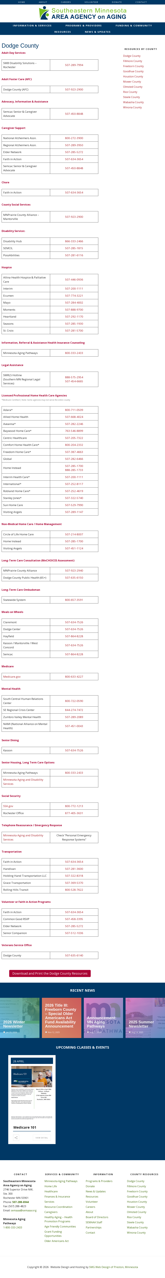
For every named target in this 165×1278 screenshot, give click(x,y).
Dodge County (132, 56)
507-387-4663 (74, 452)
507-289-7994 (74, 65)
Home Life (50, 1186)
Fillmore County (132, 61)
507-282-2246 (74, 424)
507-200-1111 (74, 288)
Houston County (133, 76)
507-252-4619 (74, 491)
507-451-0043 (74, 726)
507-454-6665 (74, 381)
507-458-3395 (74, 919)
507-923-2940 (74, 570)
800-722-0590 (74, 701)
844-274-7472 (74, 710)
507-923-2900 (74, 89)
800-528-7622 (74, 890)
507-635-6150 (74, 577)
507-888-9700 (74, 309)
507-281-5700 (74, 330)
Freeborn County (133, 66)
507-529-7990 (74, 505)
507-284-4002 (74, 302)
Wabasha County (133, 102)
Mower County (132, 81)
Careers (90, 1207)
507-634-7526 (74, 622)
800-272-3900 (74, 138)
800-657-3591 (74, 600)
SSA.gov (8, 806)
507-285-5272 (74, 152)
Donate (90, 1186)
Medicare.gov (11, 676)
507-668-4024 (74, 417)
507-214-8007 (74, 534)
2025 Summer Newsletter (141, 1024)
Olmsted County (132, 87)
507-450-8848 (74, 114)
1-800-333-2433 (12, 1227)
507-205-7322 (74, 438)
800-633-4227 (74, 676)
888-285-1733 (74, 470)
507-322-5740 (74, 498)
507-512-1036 (74, 933)
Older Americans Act (56, 1241)
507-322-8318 (74, 876)
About (89, 1212)
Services (49, 1201)
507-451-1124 (74, 548)
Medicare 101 (24, 1127)
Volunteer (92, 1201)
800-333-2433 (74, 353)
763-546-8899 (74, 431)
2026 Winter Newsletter (14, 1024)
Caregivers (51, 1212)
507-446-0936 (74, 279)
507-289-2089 (74, 717)
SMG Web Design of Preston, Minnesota (113, 1267)
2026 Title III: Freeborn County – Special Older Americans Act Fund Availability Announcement (60, 1015)
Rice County (130, 92)
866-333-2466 (74, 241)
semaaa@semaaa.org (24, 1210)
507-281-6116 (74, 255)
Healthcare (51, 1191)
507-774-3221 (74, 295)
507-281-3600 (74, 869)
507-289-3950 (74, 145)
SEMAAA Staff (94, 1222)
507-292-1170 (74, 316)
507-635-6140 (74, 955)
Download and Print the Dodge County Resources (49, 973)
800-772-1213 (74, 806)
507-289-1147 (74, 512)
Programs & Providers (99, 1181)
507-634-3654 (74, 159)
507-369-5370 (74, 883)
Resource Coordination (58, 1207)
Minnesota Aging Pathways (61, 1181)
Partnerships (94, 1227)
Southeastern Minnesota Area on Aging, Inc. (82, 13)
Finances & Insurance (57, 1196)
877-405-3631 (74, 813)
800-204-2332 (74, 445)
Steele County (131, 97)
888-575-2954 (74, 377)
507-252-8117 (74, 484)
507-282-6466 (74, 459)
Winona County (132, 107)
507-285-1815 (74, 248)
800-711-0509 (74, 410)
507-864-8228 (74, 636)
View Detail (42, 1138)
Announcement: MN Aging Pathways (101, 1022)
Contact (90, 1232)
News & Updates (96, 1191)
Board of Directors (97, 1217)
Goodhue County (133, 71)
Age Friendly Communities (60, 1226)
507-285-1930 (74, 323)
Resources (92, 1196)
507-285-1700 (74, 466)
